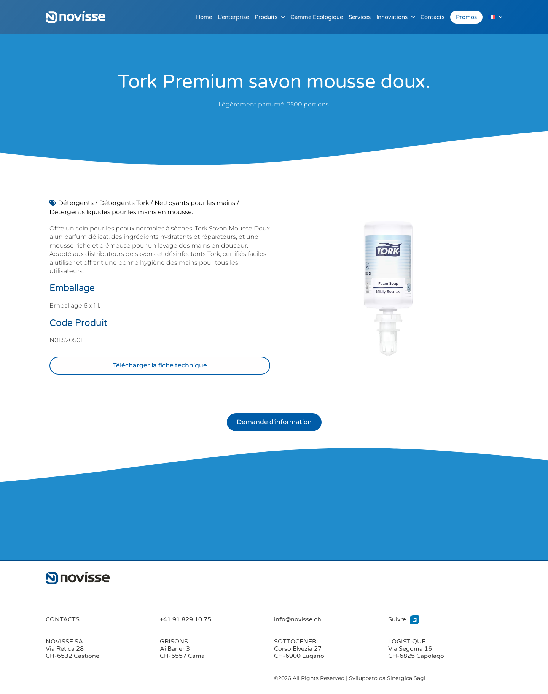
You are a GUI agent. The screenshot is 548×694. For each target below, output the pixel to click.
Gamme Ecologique (316, 17)
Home (204, 17)
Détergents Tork (124, 202)
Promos (466, 17)
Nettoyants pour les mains (195, 202)
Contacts (432, 17)
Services (360, 17)
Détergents (76, 202)
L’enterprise (233, 17)
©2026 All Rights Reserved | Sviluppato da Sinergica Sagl (349, 678)
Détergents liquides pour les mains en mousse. (121, 212)
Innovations (395, 17)
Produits (270, 17)
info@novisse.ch (297, 620)
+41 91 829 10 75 (185, 620)
